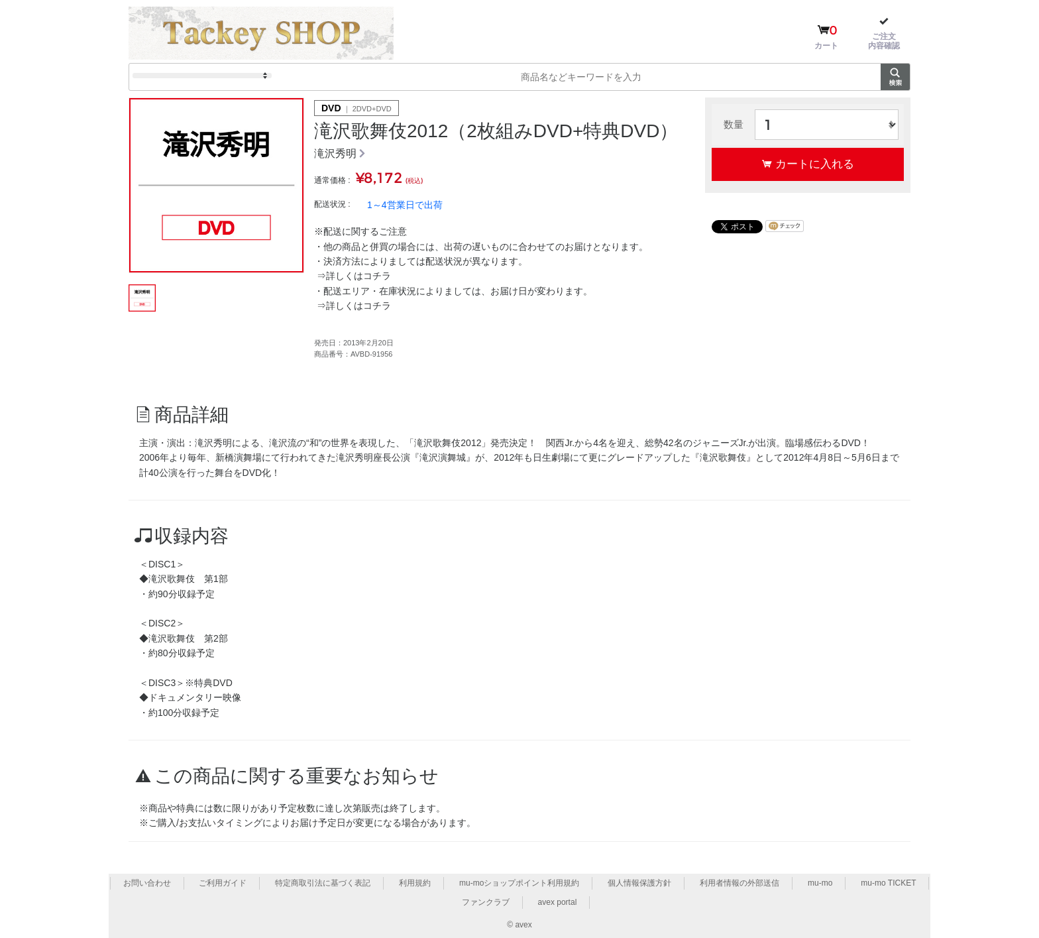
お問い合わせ (147, 883)
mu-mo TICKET (888, 883)
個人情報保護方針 (639, 883)
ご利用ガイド (222, 883)
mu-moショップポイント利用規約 (519, 883)
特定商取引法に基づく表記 (322, 883)
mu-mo (820, 883)
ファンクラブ (486, 902)
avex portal (557, 902)
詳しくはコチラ (358, 275)
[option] (216, 185)
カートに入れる (814, 164)
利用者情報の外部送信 (739, 883)
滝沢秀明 (335, 153)
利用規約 (415, 883)
